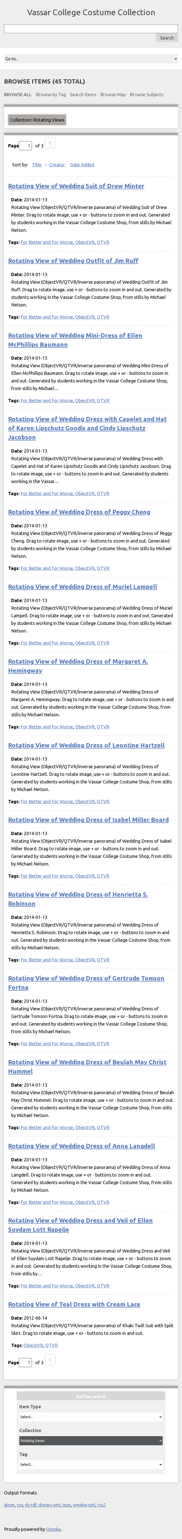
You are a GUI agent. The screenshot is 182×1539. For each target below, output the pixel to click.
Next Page (50, 142)
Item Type (30, 1406)
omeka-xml (84, 1504)
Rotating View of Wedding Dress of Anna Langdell (81, 1146)
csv (20, 1504)
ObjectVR (85, 242)
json (66, 1504)
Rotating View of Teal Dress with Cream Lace (74, 1304)
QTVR (103, 242)
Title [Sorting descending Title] (37, 164)
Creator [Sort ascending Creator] (57, 164)
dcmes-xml (49, 1504)
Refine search (91, 1396)
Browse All (18, 94)
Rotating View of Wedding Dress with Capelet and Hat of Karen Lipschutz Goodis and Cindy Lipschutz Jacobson (87, 428)
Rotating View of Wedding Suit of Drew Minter (76, 186)
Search (167, 37)
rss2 (101, 1504)
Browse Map (113, 94)
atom (9, 1504)
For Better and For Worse (47, 242)
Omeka (53, 1529)
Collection (30, 1430)
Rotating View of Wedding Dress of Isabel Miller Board (88, 819)
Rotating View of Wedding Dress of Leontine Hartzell (86, 745)
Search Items (83, 94)
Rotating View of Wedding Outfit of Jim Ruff (73, 260)
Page (20, 145)
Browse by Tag (51, 94)
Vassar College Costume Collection (91, 12)
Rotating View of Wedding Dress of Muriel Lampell (82, 586)
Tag (23, 1454)
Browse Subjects (146, 94)
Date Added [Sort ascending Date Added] (82, 164)
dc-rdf (31, 1504)
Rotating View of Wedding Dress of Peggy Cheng (79, 512)
